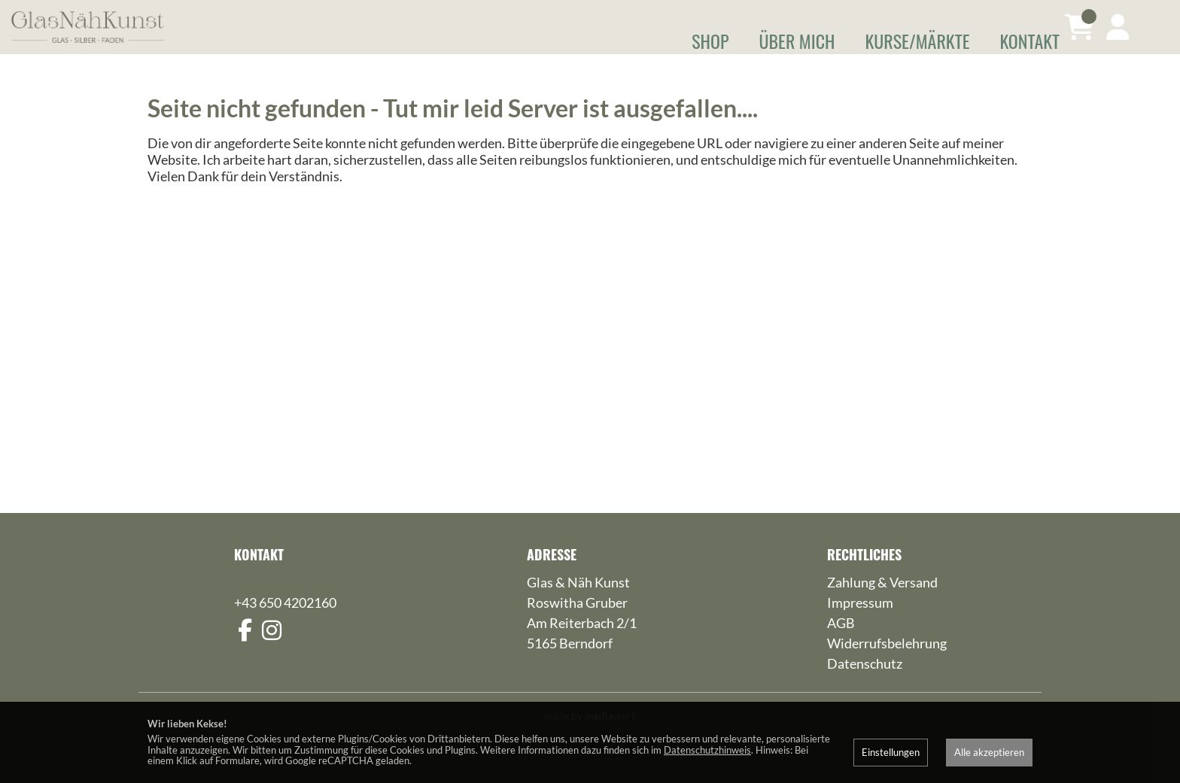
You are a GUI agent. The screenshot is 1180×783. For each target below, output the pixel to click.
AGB (841, 644)
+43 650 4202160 (285, 623)
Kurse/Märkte (917, 40)
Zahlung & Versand (882, 603)
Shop (710, 40)
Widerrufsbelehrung (887, 664)
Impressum (860, 623)
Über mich (797, 40)
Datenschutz (864, 684)
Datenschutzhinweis (707, 750)
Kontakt (1029, 40)
